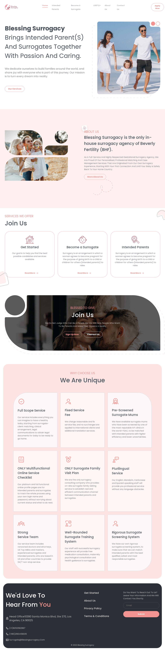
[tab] (153, 24)
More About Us (95, 176)
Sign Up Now (72, 334)
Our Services (14, 88)
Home (45, 5)
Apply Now (157, 7)
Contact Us (93, 334)
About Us (90, 600)
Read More (32, 273)
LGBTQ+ (97, 5)
